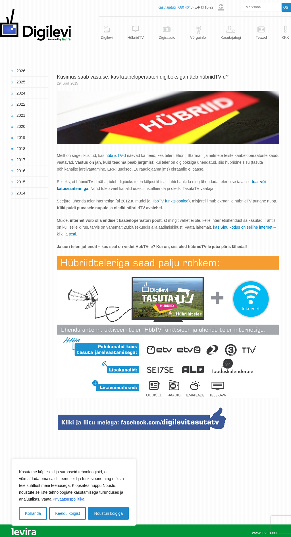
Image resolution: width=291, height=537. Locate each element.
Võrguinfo (198, 37)
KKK (285, 37)
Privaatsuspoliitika (68, 499)
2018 (20, 148)
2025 (20, 82)
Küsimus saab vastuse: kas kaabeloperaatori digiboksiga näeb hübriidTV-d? (142, 77)
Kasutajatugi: (167, 7)
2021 (20, 115)
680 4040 (185, 7)
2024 (20, 93)
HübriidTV (135, 37)
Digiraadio (167, 37)
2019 (20, 137)
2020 (20, 126)
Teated (261, 37)
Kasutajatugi (231, 37)
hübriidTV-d (115, 155)
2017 (20, 159)
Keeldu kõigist (67, 513)
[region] (73, 492)
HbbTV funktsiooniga (169, 201)
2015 (20, 182)
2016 (20, 171)
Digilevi (107, 37)
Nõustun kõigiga (108, 513)
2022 (20, 104)
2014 (20, 193)
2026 (20, 71)
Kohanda (33, 513)
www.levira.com (266, 532)
